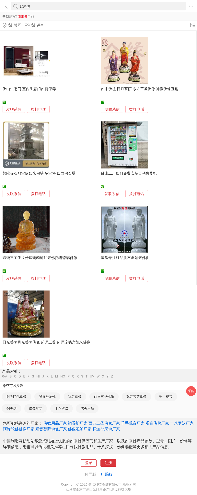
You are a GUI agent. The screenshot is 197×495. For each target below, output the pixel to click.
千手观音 (165, 397)
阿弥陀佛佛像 (16, 397)
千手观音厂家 (133, 423)
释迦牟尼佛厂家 (106, 429)
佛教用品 (87, 408)
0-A (4, 376)
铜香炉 (11, 408)
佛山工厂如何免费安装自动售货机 (129, 173)
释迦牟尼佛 (47, 397)
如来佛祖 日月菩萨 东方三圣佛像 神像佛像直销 (139, 89)
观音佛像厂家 (157, 423)
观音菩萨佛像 (136, 397)
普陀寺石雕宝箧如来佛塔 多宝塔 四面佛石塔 (39, 173)
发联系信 (13, 109)
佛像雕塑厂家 (79, 429)
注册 (108, 463)
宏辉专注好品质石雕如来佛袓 (125, 258)
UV (92, 376)
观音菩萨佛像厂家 (51, 429)
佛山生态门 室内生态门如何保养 (29, 89)
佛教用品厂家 (55, 423)
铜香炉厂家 (77, 423)
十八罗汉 (61, 408)
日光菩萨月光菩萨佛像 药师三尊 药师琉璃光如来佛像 (46, 342)
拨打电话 (38, 109)
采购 (191, 391)
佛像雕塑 (35, 408)
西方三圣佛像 (104, 397)
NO (62, 376)
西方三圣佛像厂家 (104, 423)
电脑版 (107, 474)
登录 (88, 463)
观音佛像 (75, 397)
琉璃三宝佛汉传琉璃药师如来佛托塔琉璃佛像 (40, 258)
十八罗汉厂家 (182, 423)
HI (38, 376)
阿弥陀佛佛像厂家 (18, 429)
